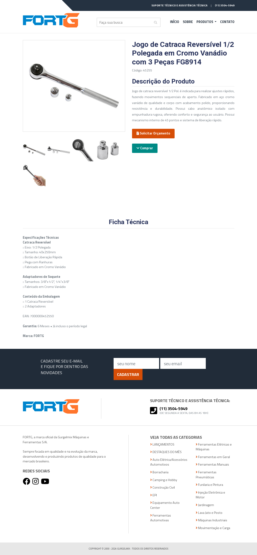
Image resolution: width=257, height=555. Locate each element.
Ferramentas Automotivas (160, 518)
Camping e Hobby (163, 480)
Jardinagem (205, 505)
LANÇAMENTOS (162, 444)
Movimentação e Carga (213, 528)
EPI (153, 495)
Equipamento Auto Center (165, 505)
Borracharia (159, 472)
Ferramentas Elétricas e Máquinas (214, 447)
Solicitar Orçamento (153, 133)
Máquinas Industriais (211, 520)
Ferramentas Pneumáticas (206, 475)
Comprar (145, 148)
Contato (227, 21)
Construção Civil (162, 487)
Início (174, 21)
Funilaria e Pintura (209, 484)
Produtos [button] (205, 21)
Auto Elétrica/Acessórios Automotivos (168, 462)
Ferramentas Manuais (212, 464)
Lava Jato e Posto (209, 512)
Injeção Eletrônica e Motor (210, 495)
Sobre (188, 21)
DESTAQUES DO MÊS (166, 452)
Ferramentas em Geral (213, 457)
